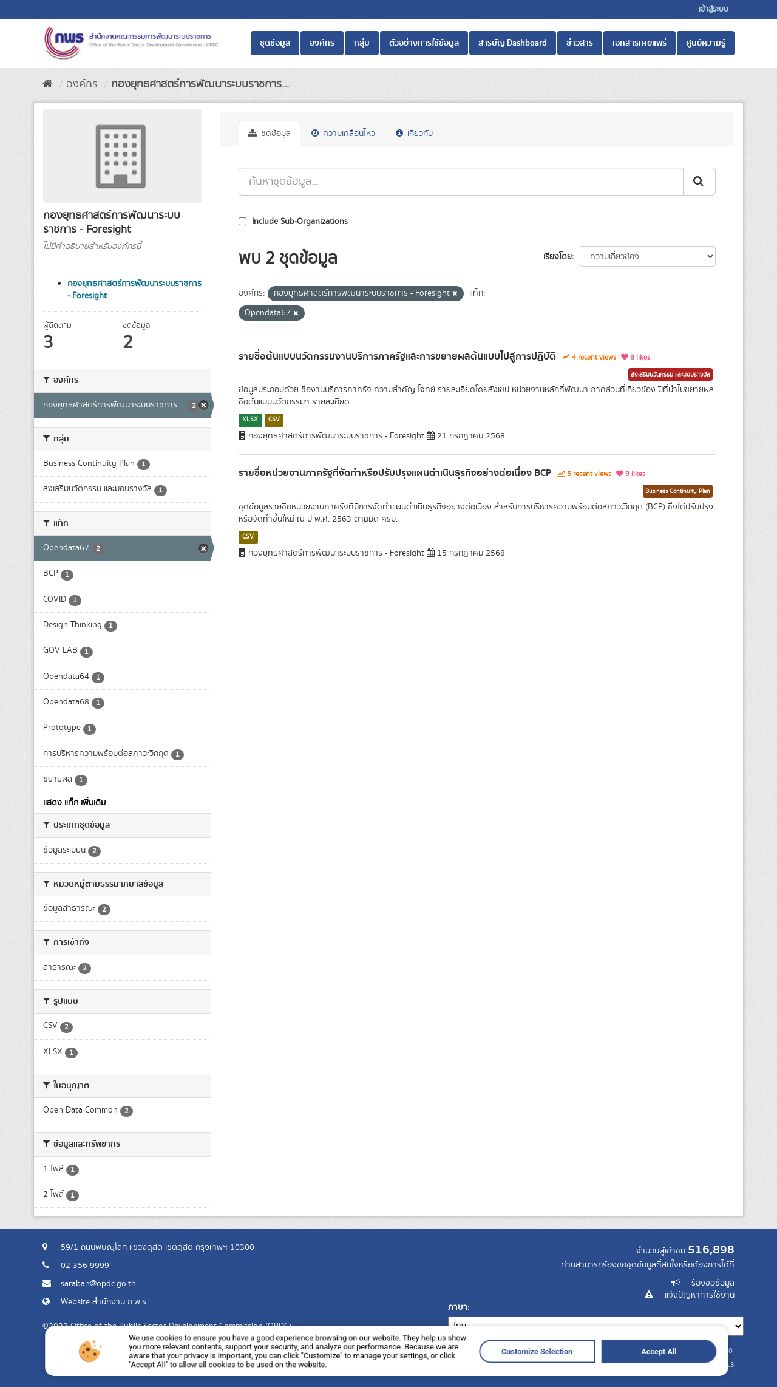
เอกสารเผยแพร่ (639, 43)
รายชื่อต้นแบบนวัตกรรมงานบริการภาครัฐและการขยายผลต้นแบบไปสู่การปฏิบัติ (397, 356)
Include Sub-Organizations (293, 222)
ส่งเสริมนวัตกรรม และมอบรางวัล (670, 374)
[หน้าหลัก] (47, 84)
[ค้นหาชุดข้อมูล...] (461, 182)
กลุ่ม (362, 43)
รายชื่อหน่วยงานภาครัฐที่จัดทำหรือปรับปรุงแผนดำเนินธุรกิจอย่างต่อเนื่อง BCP (395, 473)
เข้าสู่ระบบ (713, 9)
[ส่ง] (699, 182)
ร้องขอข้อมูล (713, 1283)
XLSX (250, 419)
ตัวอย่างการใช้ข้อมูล (424, 43)
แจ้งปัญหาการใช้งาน (700, 1295)
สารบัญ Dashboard (512, 43)
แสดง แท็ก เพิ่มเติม (74, 803)
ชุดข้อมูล (275, 43)
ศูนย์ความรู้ (705, 43)
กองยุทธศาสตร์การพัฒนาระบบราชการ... (200, 84)
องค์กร (322, 43)
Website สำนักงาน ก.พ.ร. (104, 1302)
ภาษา (457, 1307)
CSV (274, 419)
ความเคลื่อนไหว (343, 134)
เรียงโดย (557, 257)
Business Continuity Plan (677, 491)
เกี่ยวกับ (414, 134)
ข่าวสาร (579, 43)
